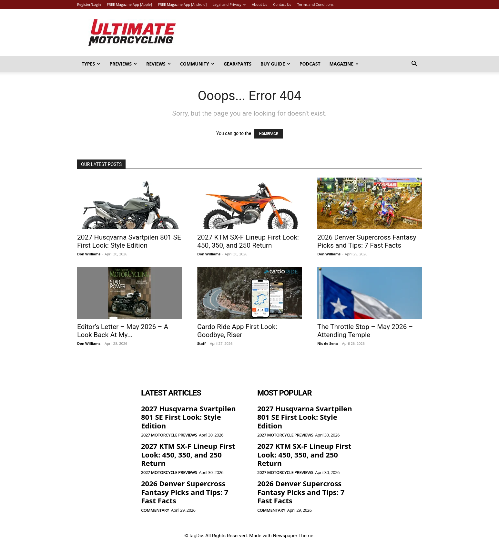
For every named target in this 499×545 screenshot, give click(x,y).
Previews (123, 64)
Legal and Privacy (229, 4)
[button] (414, 64)
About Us (259, 4)
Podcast (310, 64)
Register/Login (89, 4)
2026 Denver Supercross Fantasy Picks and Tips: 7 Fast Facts (366, 241)
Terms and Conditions (315, 4)
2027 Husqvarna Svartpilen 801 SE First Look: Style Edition (129, 241)
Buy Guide (275, 64)
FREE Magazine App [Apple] (129, 4)
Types (91, 64)
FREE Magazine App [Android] (182, 4)
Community (197, 64)
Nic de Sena (327, 343)
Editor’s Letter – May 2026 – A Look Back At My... (122, 331)
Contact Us (282, 4)
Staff (201, 343)
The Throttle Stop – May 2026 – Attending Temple (365, 331)
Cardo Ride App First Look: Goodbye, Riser (237, 331)
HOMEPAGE (268, 134)
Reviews (158, 64)
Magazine (344, 64)
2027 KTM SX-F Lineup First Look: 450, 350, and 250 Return (248, 241)
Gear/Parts (237, 64)
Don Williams (88, 254)
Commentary (155, 510)
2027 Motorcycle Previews (169, 435)
